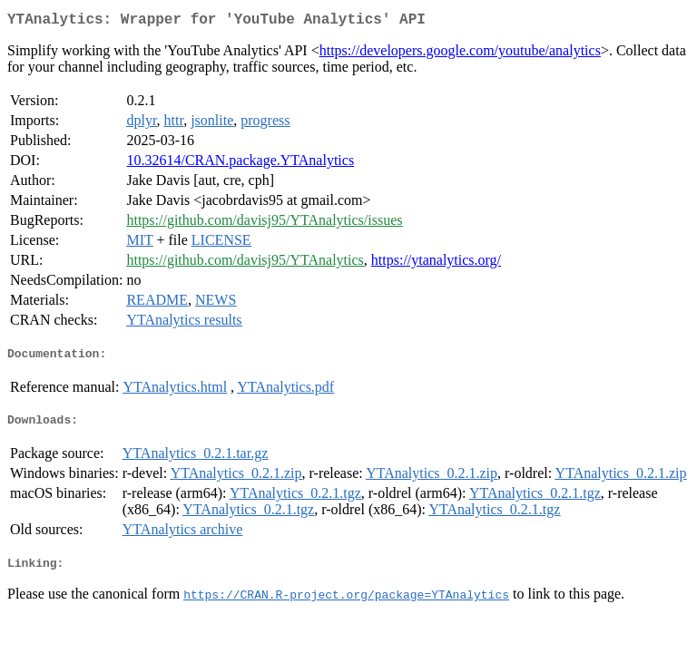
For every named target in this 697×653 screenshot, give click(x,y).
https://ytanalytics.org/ (436, 263)
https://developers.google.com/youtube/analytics (460, 54)
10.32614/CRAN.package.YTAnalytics (240, 163)
